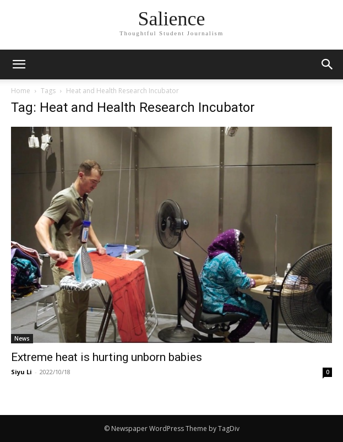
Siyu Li (21, 372)
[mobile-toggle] (18, 64)
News (22, 338)
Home (20, 90)
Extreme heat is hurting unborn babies (106, 357)
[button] (327, 64)
